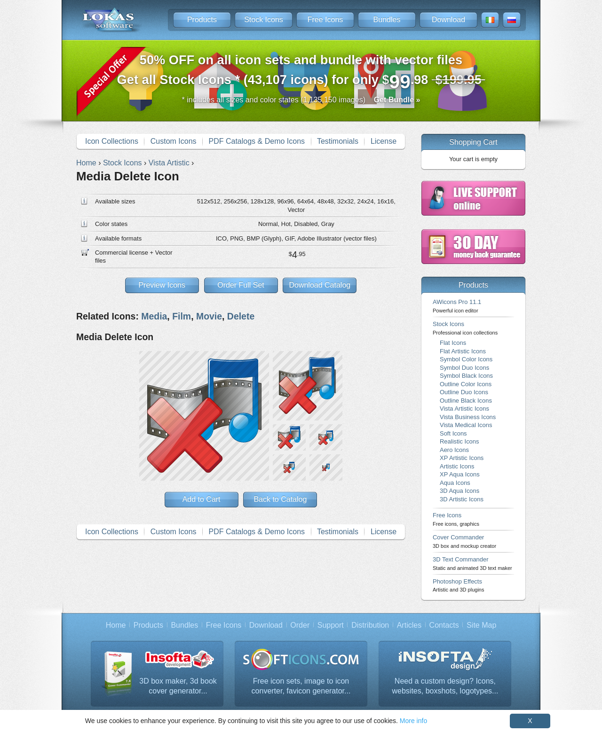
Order (299, 625)
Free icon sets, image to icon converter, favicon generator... (301, 686)
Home (116, 625)
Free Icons (325, 19)
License (383, 141)
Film (181, 316)
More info (413, 720)
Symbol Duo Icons (464, 367)
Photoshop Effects (458, 585)
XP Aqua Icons (460, 474)
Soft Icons (453, 433)
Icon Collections (111, 141)
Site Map (481, 625)
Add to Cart (201, 499)
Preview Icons (161, 285)
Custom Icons (173, 141)
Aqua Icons (455, 482)
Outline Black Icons (466, 400)
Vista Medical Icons (466, 424)
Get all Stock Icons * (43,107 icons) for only (301, 73)
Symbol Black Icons (466, 375)
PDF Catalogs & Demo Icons (257, 141)
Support (330, 625)
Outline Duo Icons (464, 392)
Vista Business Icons (468, 417)
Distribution (370, 625)
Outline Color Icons (465, 384)
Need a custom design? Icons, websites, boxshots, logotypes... (445, 686)
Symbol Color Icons (466, 359)
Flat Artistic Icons (463, 351)
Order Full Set (240, 285)
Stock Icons (263, 19)
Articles (409, 625)
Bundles (387, 19)
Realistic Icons (459, 441)
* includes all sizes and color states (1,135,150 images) (301, 100)
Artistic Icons (457, 466)
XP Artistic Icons (461, 457)
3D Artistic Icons (461, 499)
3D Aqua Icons (459, 490)
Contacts (444, 625)
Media (154, 316)
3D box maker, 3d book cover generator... (178, 686)
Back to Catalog (280, 499)
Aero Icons (454, 449)
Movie (209, 316)
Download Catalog (319, 285)
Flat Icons (453, 342)
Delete (240, 316)
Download (448, 19)
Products (202, 19)
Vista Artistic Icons (464, 408)
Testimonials (337, 141)
